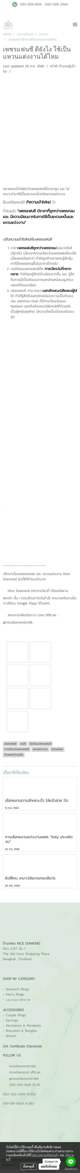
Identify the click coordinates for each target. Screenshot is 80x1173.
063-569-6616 (31, 4)
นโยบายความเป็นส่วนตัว (45, 1155)
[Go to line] (71, 1161)
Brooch (11, 1035)
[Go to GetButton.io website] (71, 1169)
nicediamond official (24, 1072)
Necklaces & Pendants (23, 1025)
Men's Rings (15, 994)
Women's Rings (17, 989)
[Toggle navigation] (75, 25)
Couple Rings (16, 1015)
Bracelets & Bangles (21, 1030)
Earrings (12, 1020)
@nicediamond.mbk (24, 1078)
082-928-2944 (56, 4)
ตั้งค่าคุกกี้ (28, 1166)
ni (22, 1066)
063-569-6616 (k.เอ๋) (24, 1084)
